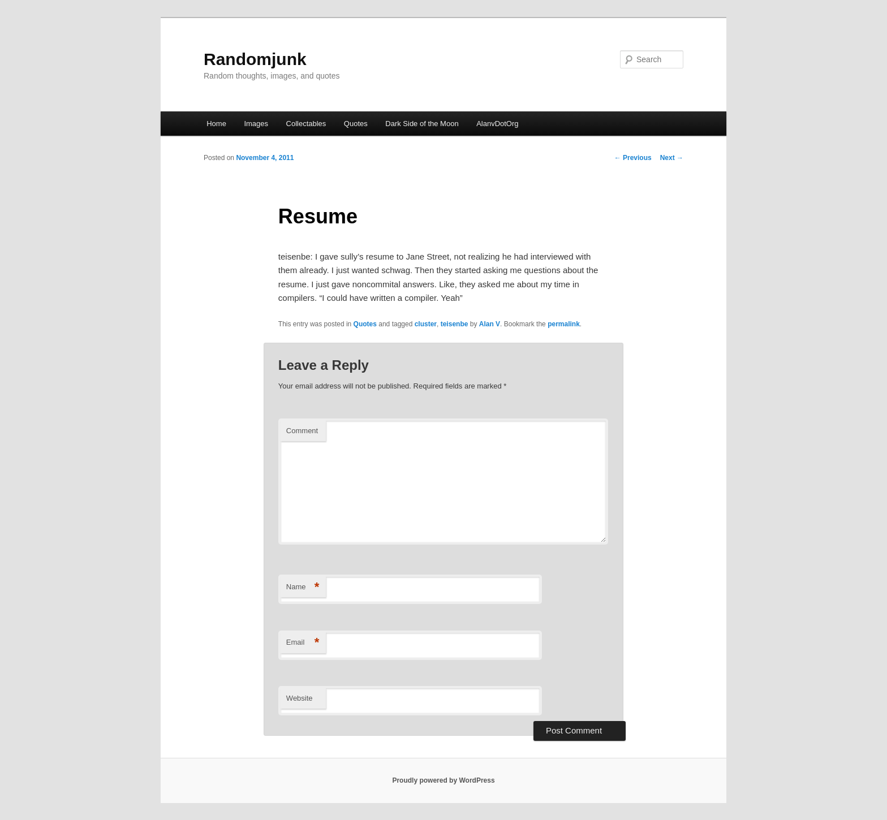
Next (671, 158)
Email (303, 643)
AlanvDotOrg (497, 123)
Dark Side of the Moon (421, 123)
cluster (426, 324)
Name (303, 587)
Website (299, 698)
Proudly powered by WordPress (443, 780)
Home (216, 123)
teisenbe (454, 324)
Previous (633, 158)
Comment (302, 430)
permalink (564, 324)
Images (256, 123)
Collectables (306, 123)
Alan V (489, 324)
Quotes (356, 123)
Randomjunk (255, 59)
